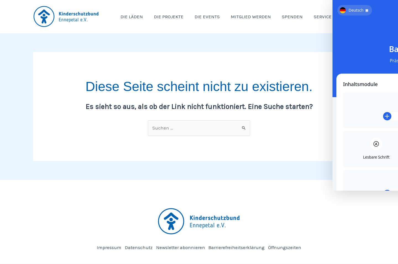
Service (316, 16)
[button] (325, 16)
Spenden (284, 16)
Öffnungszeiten (287, 247)
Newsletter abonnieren (180, 247)
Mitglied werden (245, 16)
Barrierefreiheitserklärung (238, 247)
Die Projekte (166, 16)
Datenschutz (137, 247)
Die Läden (131, 16)
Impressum (107, 247)
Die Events (203, 16)
